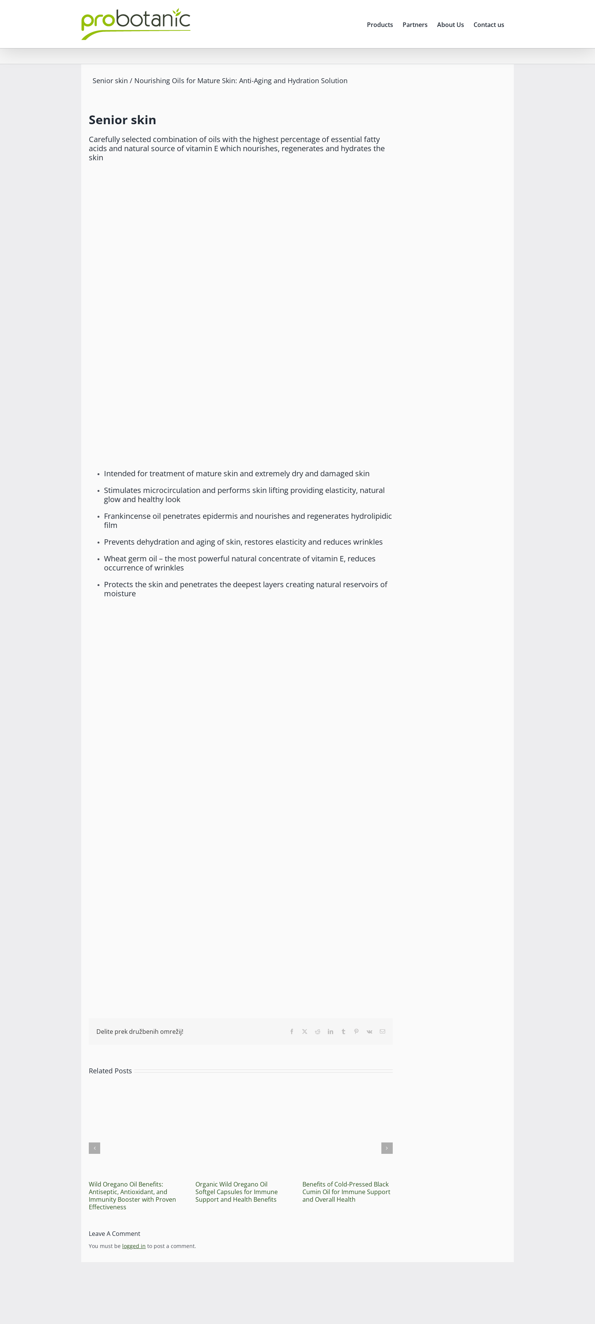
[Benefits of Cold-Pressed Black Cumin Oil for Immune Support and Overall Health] (347, 1088)
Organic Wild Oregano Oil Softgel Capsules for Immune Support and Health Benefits (236, 1192)
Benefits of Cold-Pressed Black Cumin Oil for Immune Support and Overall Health (346, 1192)
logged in (134, 1246)
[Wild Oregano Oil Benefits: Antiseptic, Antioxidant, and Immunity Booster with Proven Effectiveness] (134, 1088)
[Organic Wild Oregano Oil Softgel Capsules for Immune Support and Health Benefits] (240, 1088)
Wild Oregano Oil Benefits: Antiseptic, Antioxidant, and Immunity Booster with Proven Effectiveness (132, 1195)
